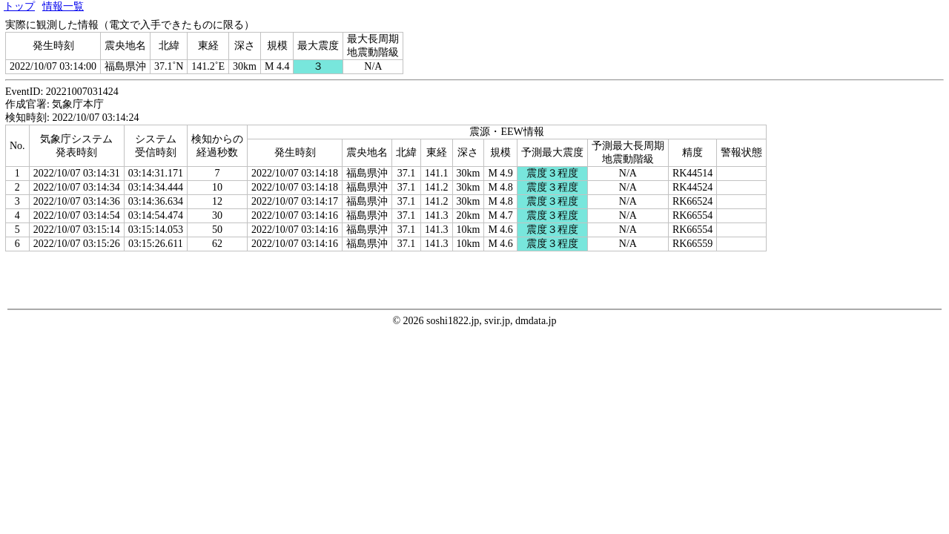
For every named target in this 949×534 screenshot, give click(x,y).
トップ (19, 6)
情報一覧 (63, 6)
